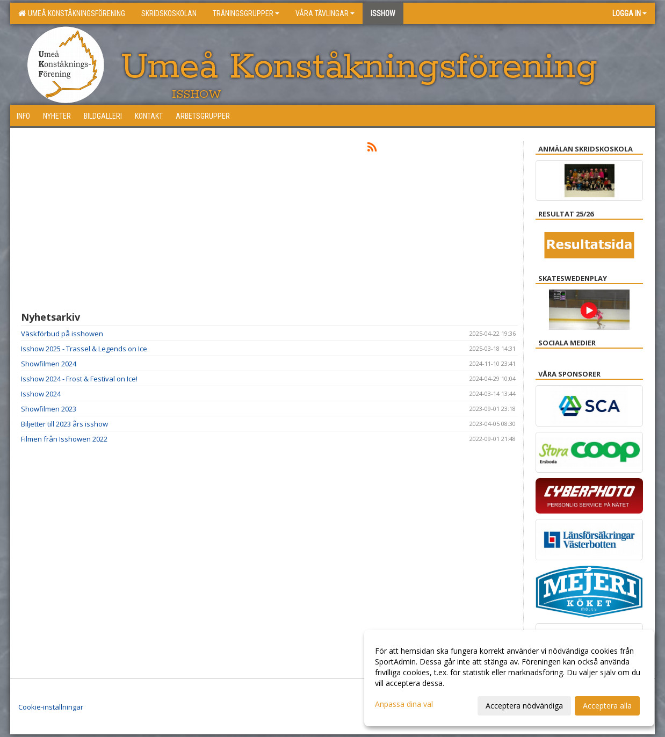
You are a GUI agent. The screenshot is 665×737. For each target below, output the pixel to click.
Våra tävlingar (325, 13)
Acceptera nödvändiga (524, 705)
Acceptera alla (607, 705)
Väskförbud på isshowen (62, 333)
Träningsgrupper (246, 13)
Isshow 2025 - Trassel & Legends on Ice (84, 348)
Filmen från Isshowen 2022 (64, 439)
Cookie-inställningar (50, 707)
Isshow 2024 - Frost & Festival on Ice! (79, 379)
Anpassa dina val (404, 704)
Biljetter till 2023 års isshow (64, 424)
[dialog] (509, 678)
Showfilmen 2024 (48, 363)
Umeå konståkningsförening (71, 13)
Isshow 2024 (41, 394)
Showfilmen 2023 (48, 409)
